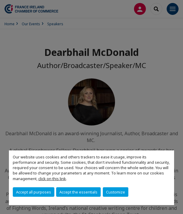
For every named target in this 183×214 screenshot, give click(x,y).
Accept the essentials (78, 192)
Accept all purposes (33, 192)
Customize (115, 192)
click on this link (52, 178)
